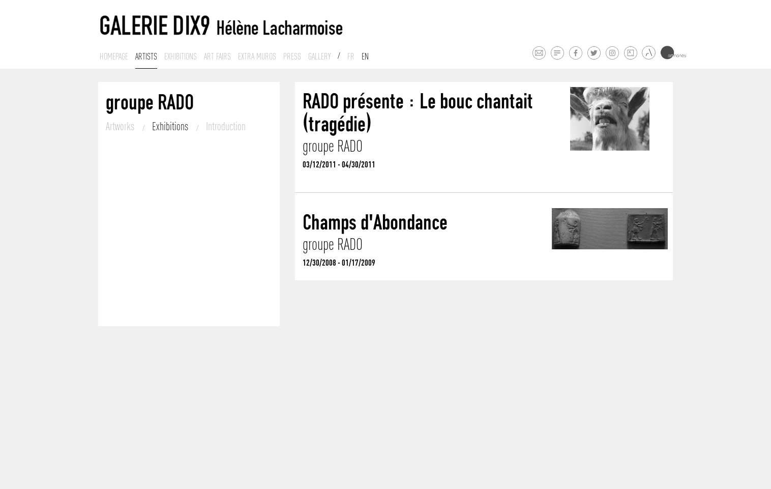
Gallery (319, 56)
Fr (350, 56)
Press (292, 56)
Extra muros (257, 56)
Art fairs (217, 56)
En (365, 56)
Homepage (114, 56)
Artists (146, 56)
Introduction (226, 126)
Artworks (121, 126)
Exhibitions (180, 56)
